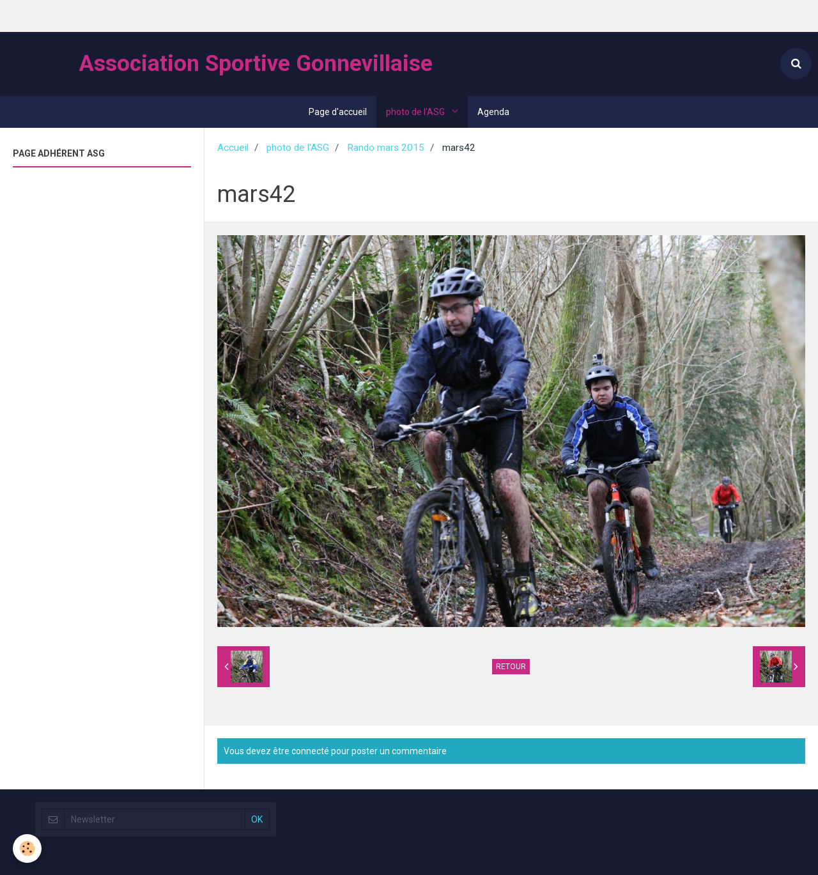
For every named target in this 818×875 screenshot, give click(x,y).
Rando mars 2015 (385, 147)
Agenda (493, 112)
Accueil (233, 147)
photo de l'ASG (416, 112)
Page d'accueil (338, 112)
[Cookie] (27, 848)
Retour (511, 666)
